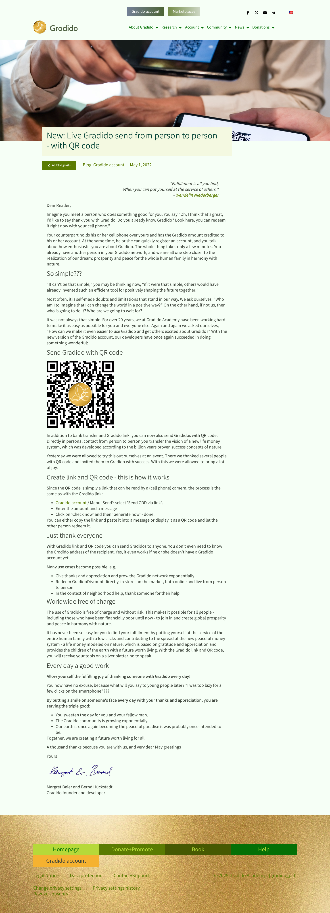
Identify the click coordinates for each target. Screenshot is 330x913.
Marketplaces (184, 12)
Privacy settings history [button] (116, 888)
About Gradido (143, 27)
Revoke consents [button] (50, 894)
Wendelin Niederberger (197, 195)
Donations (263, 27)
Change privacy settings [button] (57, 888)
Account (194, 27)
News (242, 27)
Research (171, 27)
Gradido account (145, 12)
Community (219, 27)
